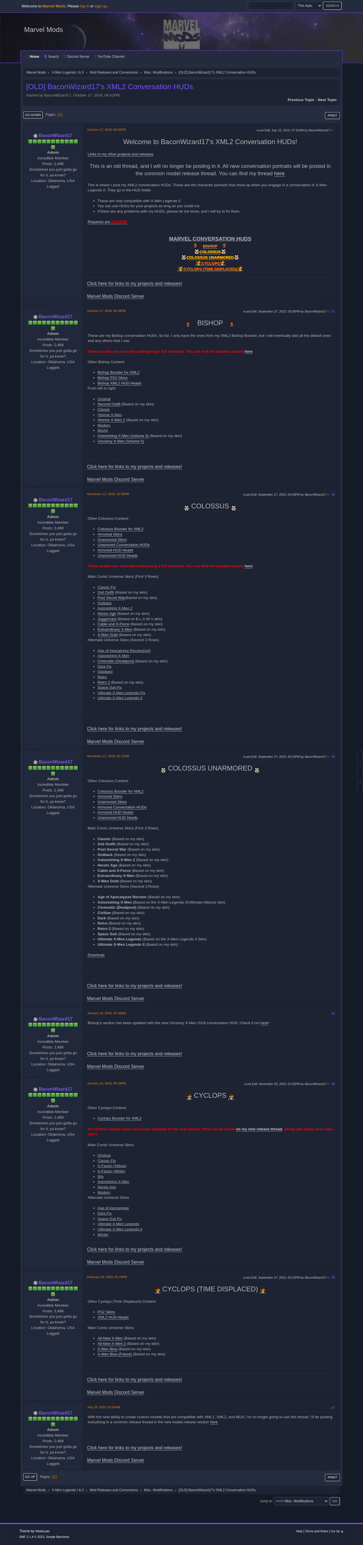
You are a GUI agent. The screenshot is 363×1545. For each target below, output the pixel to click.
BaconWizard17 (56, 135)
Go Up (30, 1476)
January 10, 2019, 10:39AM (106, 1013)
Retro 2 (104, 682)
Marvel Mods (43, 29)
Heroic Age (107, 613)
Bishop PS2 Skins (113, 378)
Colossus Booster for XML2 (120, 529)
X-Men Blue (107, 1349)
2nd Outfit (106, 592)
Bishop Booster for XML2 (119, 372)
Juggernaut (107, 619)
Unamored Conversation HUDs (124, 545)
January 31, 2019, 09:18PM (106, 1083)
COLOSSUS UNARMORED (210, 257)
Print (332, 115)
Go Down (33, 115)
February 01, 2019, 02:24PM (107, 1277)
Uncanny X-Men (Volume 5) (121, 441)
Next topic (327, 100)
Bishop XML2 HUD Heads (119, 383)
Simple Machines (57, 1536)
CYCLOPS (210, 263)
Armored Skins (110, 534)
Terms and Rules (316, 1531)
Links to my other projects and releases (120, 154)
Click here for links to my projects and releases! (134, 283)
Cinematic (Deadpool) (116, 661)
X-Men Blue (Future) (115, 1354)
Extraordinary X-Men (115, 629)
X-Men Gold (108, 635)
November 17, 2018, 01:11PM (108, 756)
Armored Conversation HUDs (122, 807)
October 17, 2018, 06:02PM (106, 129)
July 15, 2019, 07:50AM (103, 1407)
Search (51, 57)
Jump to (266, 1501)
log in (84, 6)
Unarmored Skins (112, 540)
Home (33, 57)
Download (96, 955)
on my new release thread (259, 1129)
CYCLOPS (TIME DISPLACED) (210, 269)
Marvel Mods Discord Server (115, 296)
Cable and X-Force (113, 624)
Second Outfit (109, 404)
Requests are (107, 222)
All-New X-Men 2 (112, 1343)
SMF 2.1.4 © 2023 (31, 1536)
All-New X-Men (110, 1338)
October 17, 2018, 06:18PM (106, 311)
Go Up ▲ (337, 1531)
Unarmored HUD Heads (118, 555)
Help (299, 1531)
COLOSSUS (210, 252)
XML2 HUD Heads (113, 1317)
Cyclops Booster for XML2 (120, 1118)
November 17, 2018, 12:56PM (108, 494)
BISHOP (210, 246)
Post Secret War (111, 598)
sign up (101, 6)
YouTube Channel (109, 57)
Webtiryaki (42, 1531)
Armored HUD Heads (115, 550)
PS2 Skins (106, 1312)
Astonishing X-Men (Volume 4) (123, 436)
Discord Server (76, 57)
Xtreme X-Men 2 (111, 420)
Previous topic (301, 100)
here (279, 173)
